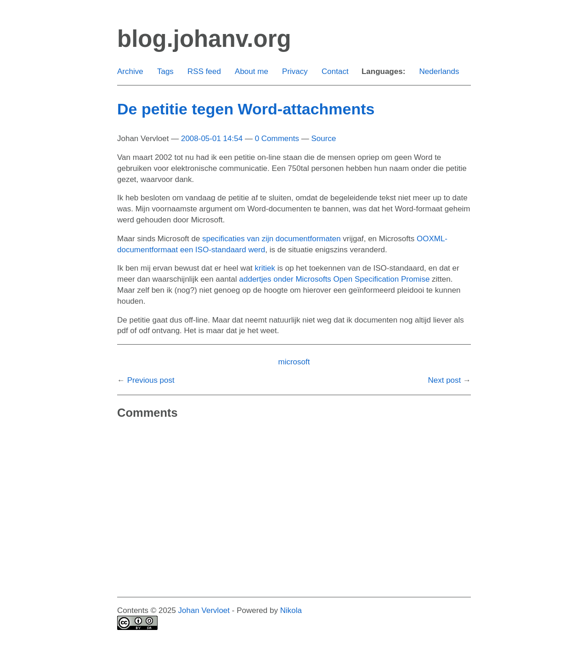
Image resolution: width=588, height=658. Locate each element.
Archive (130, 71)
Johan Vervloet (204, 610)
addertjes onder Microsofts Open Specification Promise (334, 279)
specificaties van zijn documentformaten (271, 238)
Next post (444, 380)
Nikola (291, 610)
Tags (165, 71)
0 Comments (277, 138)
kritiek (265, 268)
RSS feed (204, 71)
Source (323, 138)
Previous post (151, 380)
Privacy (295, 71)
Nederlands (439, 71)
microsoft (294, 361)
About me (251, 71)
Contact (335, 71)
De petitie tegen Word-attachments (245, 109)
